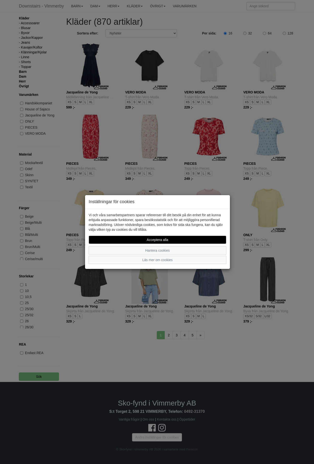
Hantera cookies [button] (157, 250)
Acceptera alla (157, 240)
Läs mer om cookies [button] (157, 260)
